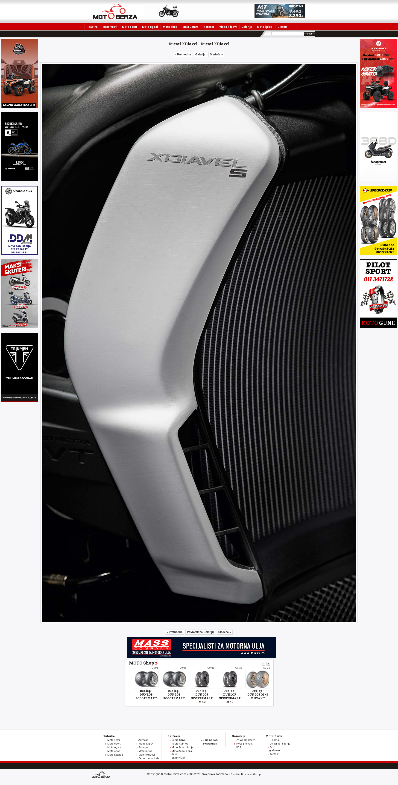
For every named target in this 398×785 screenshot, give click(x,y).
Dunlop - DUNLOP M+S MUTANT (257, 694)
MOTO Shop (141, 663)
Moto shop (170, 27)
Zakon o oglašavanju (275, 749)
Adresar (208, 27)
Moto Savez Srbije (182, 747)
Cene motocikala (148, 758)
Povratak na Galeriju (200, 632)
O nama (282, 27)
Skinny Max (178, 757)
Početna (92, 27)
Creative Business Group (246, 774)
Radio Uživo (179, 740)
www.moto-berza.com (101, 775)
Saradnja (238, 736)
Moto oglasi (150, 27)
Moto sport (129, 27)
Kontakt (273, 754)
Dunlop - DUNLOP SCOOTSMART (146, 694)
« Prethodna (183, 54)
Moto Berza (274, 736)
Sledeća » (216, 54)
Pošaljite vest (244, 743)
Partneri (173, 736)
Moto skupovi (146, 754)
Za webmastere (245, 740)
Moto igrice (264, 27)
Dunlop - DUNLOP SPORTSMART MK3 (202, 696)
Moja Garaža (190, 27)
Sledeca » (224, 632)
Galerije (247, 27)
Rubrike (109, 736)
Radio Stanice (180, 743)
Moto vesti (109, 27)
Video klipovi (228, 27)
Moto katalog (115, 754)
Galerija (200, 54)
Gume (155, 668)
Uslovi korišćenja (279, 743)
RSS (238, 747)
